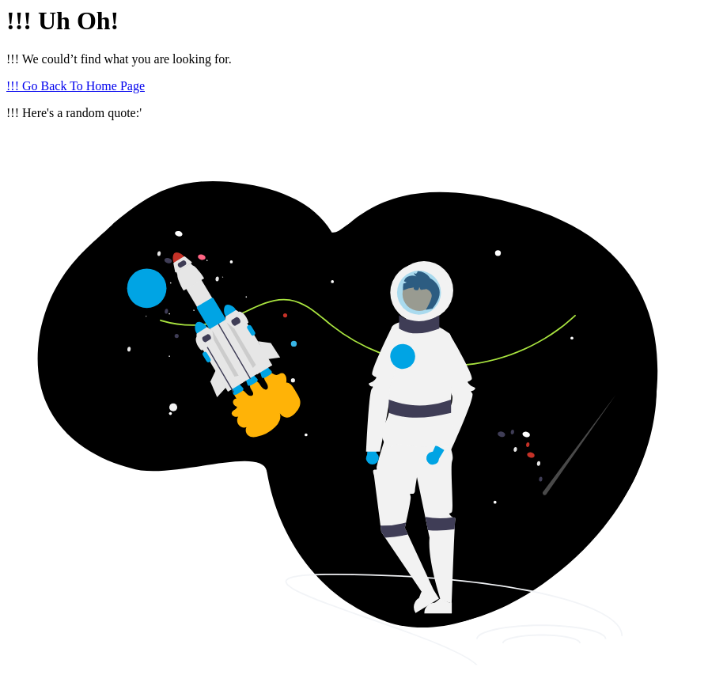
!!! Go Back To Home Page (75, 86)
